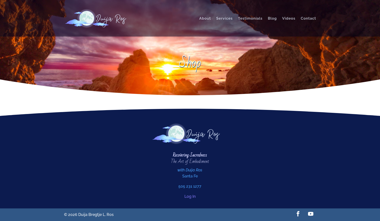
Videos (288, 18)
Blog (272, 18)
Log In (190, 196)
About (205, 18)
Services (224, 18)
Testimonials (250, 18)
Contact (308, 18)
